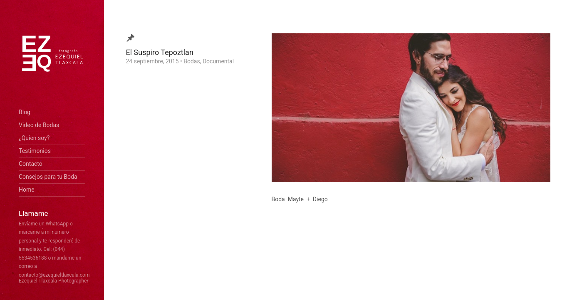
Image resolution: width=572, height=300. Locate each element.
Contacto (30, 163)
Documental (218, 61)
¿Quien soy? (34, 138)
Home (27, 189)
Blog (24, 112)
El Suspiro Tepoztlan (159, 52)
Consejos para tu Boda (48, 176)
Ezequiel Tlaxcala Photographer (54, 281)
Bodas (191, 61)
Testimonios (35, 151)
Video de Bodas (39, 125)
